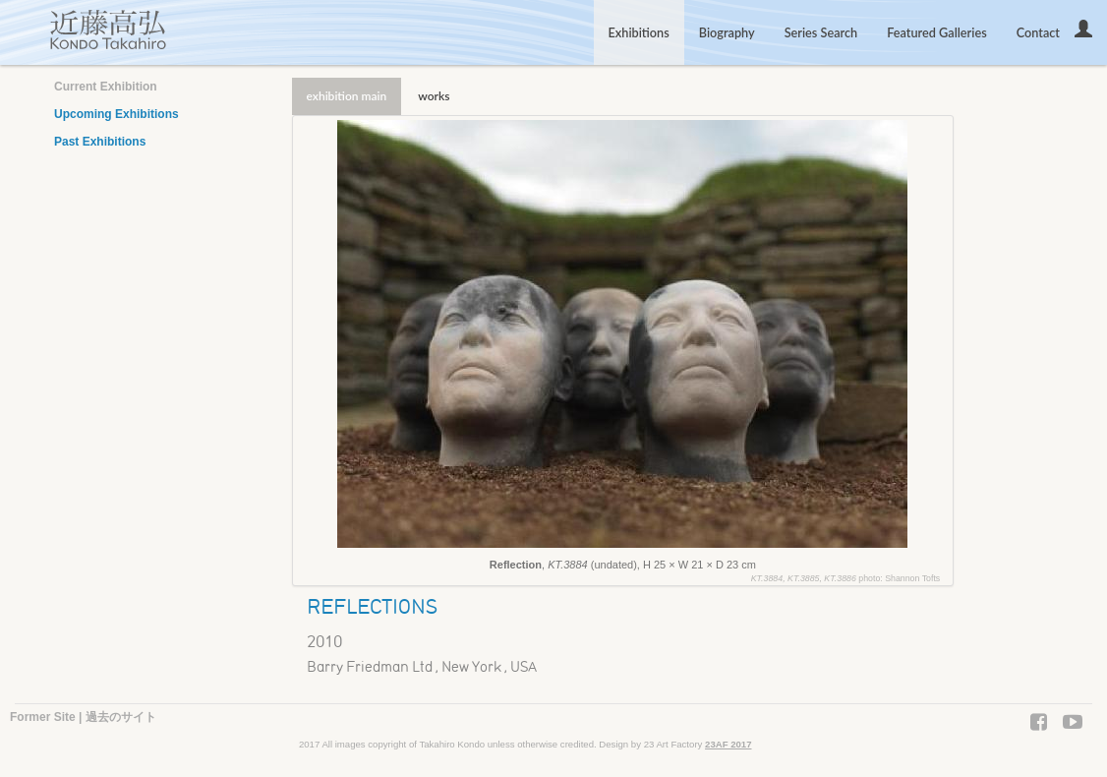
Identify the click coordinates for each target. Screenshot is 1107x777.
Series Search (821, 32)
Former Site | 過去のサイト (83, 717)
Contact (1038, 32)
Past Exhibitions (100, 142)
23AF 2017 (728, 744)
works (433, 96)
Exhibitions (639, 32)
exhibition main (347, 96)
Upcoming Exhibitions (116, 114)
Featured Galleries (936, 32)
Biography (727, 32)
